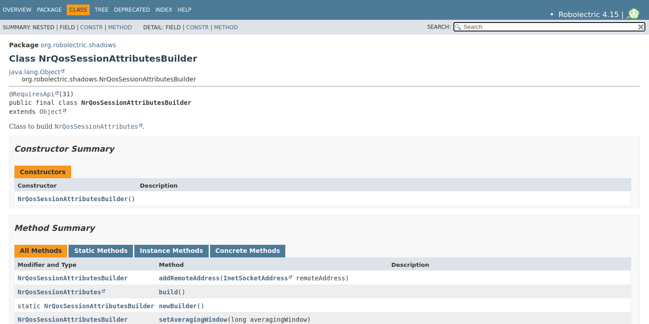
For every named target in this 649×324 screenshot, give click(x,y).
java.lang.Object (34, 72)
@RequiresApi (32, 94)
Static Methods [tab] (101, 250)
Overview (17, 10)
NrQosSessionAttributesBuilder (73, 198)
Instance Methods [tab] (171, 250)
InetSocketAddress (256, 278)
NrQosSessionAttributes (59, 292)
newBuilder (178, 306)
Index (164, 10)
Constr (91, 27)
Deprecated (132, 10)
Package (49, 10)
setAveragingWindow (193, 319)
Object (50, 111)
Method (120, 27)
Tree (102, 10)
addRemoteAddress (189, 278)
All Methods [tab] (41, 250)
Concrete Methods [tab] (247, 250)
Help (185, 10)
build (168, 292)
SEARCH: (439, 27)
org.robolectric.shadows (78, 45)
